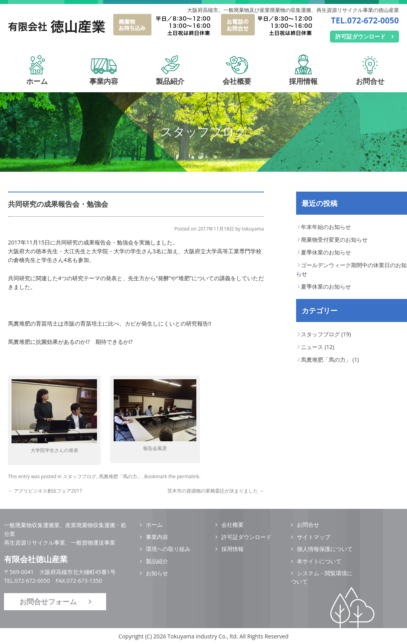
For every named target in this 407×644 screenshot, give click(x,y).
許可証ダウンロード (360, 36)
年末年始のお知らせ (326, 227)
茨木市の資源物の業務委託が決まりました (215, 490)
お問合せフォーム (48, 601)
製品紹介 (170, 76)
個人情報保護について (325, 549)
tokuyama (253, 228)
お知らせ (157, 573)
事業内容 (103, 76)
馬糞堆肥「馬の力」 (120, 476)
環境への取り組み (168, 549)
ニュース (312, 347)
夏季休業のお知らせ (326, 252)
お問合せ (370, 76)
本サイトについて (319, 561)
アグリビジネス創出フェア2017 (45, 490)
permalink (188, 476)
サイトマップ (313, 537)
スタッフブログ (79, 476)
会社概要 (237, 76)
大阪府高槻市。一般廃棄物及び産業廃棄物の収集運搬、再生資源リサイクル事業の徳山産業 (293, 10)
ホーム (37, 76)
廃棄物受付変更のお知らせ (334, 239)
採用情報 (303, 76)
